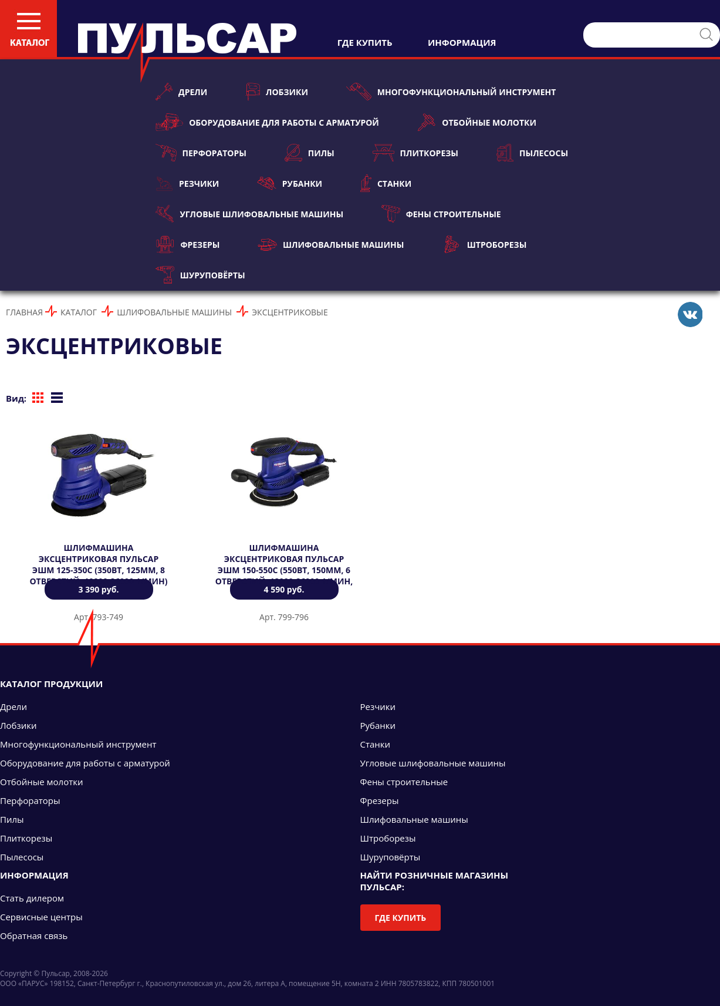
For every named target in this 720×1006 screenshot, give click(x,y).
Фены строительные (441, 214)
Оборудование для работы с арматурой (267, 122)
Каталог (78, 312)
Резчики (187, 183)
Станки (385, 183)
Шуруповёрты (200, 275)
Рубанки (289, 183)
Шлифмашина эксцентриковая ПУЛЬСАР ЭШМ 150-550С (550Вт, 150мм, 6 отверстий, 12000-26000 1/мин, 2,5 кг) (284, 570)
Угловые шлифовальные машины (249, 214)
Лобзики (276, 91)
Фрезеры (187, 244)
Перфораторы (201, 153)
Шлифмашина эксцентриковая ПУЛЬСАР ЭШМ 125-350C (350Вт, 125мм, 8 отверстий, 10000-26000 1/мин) (98, 564)
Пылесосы (532, 153)
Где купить (401, 917)
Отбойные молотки (476, 122)
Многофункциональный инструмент (451, 91)
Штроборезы (484, 244)
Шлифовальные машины (331, 244)
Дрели (181, 91)
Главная (24, 312)
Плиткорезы (415, 153)
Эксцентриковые (290, 312)
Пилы (309, 153)
